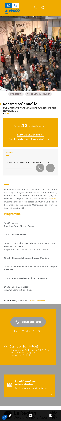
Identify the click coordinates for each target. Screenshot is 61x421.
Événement (15, 94)
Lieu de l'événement (30, 134)
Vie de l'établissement (38, 94)
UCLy (6, 114)
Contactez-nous (28, 322)
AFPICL (53, 199)
